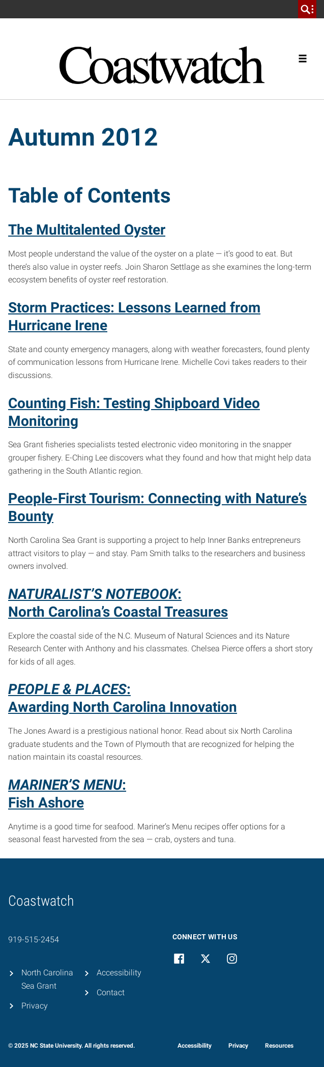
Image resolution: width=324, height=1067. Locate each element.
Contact (111, 992)
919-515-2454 (33, 939)
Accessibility (119, 972)
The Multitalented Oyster (86, 229)
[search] (307, 9)
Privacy (34, 1006)
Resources (279, 1045)
